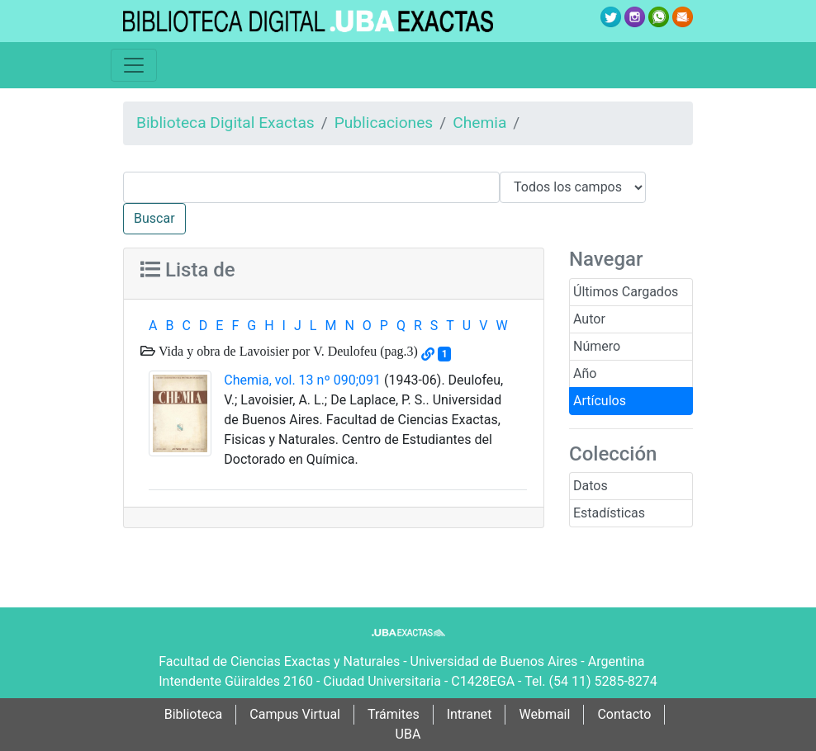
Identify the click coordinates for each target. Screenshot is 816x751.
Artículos (599, 401)
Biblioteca (193, 714)
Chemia (479, 122)
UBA (408, 734)
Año (584, 373)
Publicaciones (384, 122)
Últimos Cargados (625, 292)
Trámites (394, 714)
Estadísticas (609, 513)
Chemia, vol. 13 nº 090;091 (302, 380)
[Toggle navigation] (134, 65)
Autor (589, 319)
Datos (590, 486)
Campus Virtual (294, 714)
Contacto (624, 714)
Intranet (469, 714)
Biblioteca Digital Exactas (225, 122)
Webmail (544, 714)
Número (596, 346)
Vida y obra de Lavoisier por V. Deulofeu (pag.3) (286, 350)
